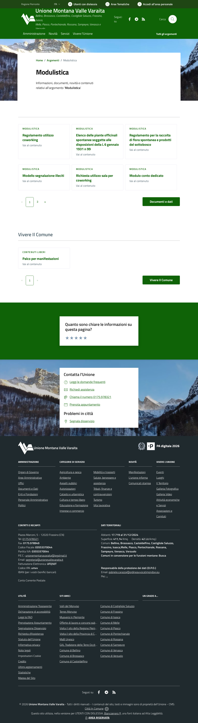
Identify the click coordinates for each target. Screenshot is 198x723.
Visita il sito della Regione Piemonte (80, 628)
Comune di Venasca (111, 650)
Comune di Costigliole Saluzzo (117, 606)
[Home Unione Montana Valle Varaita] (67, 19)
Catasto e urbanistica (72, 494)
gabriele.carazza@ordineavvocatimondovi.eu (134, 572)
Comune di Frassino (111, 612)
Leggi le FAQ (25, 617)
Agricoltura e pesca (70, 472)
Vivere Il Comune (161, 280)
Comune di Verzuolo (111, 656)
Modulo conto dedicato (146, 175)
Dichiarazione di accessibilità (34, 612)
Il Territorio (162, 483)
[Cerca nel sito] (172, 19)
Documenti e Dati (28, 489)
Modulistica (30, 128)
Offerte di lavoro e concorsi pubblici (80, 623)
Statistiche (24, 672)
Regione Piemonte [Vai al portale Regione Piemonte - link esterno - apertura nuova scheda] (30, 4)
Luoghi (160, 478)
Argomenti (53, 60)
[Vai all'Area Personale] (155, 4)
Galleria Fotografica (167, 489)
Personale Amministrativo (33, 500)
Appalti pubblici (68, 483)
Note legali (24, 650)
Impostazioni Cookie (29, 656)
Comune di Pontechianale (115, 634)
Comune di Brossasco (72, 656)
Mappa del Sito (26, 678)
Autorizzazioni (68, 489)
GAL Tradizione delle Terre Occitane (80, 645)
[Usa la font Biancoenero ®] (82, 4)
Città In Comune (94, 708)
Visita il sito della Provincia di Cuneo (80, 634)
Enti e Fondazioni (28, 494)
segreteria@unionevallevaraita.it (44, 560)
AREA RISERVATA (97, 718)
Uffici (21, 483)
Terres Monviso (68, 612)
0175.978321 (30, 539)
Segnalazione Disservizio (32, 628)
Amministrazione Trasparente (35, 606)
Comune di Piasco (110, 628)
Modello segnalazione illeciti (43, 175)
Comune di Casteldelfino (73, 661)
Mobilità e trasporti (104, 472)
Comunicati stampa (140, 483)
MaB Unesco (67, 639)
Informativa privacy (29, 645)
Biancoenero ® (112, 713)
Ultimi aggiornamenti (30, 667)
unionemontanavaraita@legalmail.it (46, 555)
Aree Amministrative (30, 478)
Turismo (97, 500)
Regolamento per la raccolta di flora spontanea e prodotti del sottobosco (150, 139)
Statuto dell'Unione (29, 639)
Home (39, 60)
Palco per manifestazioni (40, 258)
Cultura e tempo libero (72, 500)
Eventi (160, 472)
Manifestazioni (137, 472)
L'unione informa (138, 478)
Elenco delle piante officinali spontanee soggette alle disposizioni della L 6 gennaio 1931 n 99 (97, 142)
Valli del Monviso (69, 606)
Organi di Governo (28, 472)
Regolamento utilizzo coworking (38, 137)
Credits (22, 661)
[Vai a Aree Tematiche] (117, 4)
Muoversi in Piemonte (72, 617)
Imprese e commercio (72, 511)
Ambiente (65, 478)
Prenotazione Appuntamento (34, 623)
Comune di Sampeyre (112, 645)
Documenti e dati (161, 201)
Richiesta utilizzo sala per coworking (94, 178)
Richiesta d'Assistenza (31, 634)
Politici (22, 505)
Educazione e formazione (74, 505)
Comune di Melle (110, 623)
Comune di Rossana (111, 639)
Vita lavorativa (101, 505)
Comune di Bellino (70, 650)
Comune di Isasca (110, 617)
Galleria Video (164, 494)
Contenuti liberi (34, 252)
